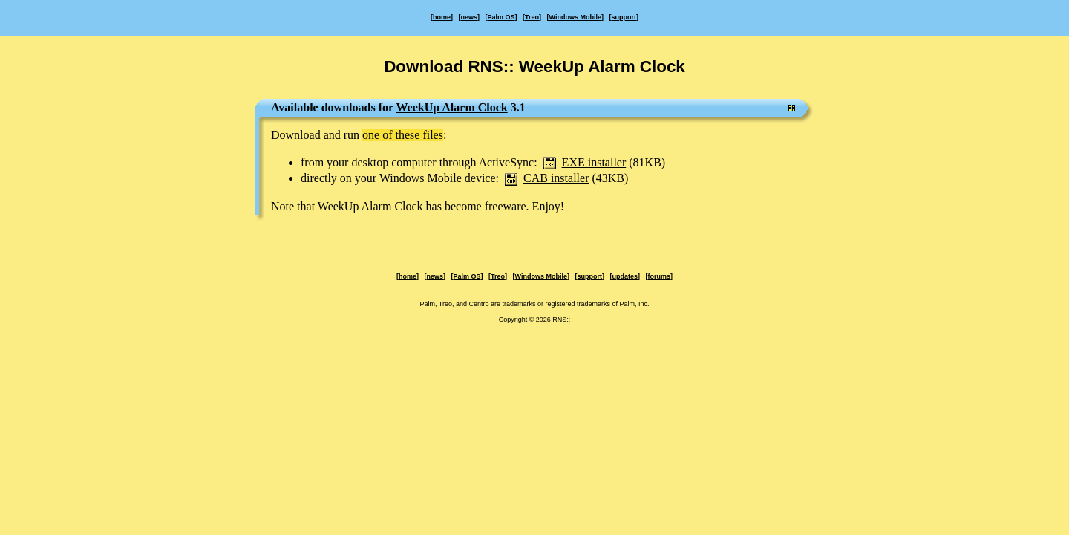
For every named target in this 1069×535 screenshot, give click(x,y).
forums (658, 276)
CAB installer (556, 178)
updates (625, 276)
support (623, 17)
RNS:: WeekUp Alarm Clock (576, 66)
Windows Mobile (575, 17)
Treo (532, 17)
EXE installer (594, 162)
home (442, 17)
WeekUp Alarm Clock (451, 107)
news (469, 17)
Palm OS (501, 17)
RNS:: (561, 319)
